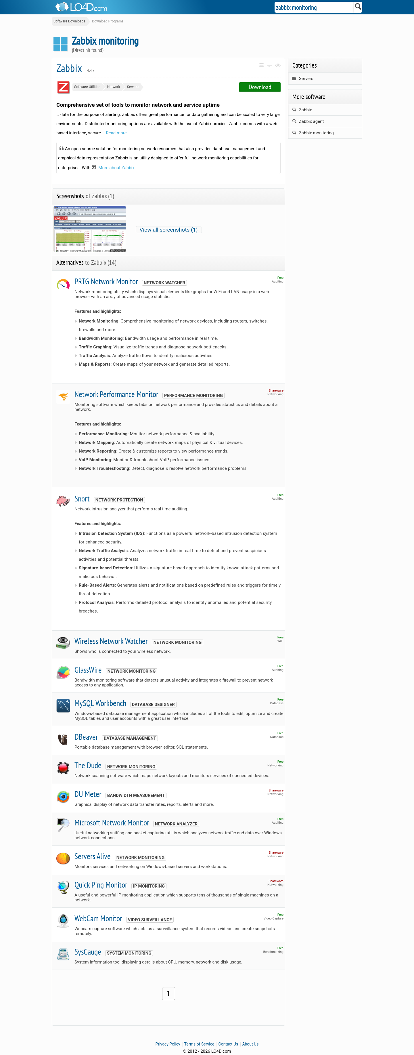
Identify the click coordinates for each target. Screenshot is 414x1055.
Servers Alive (92, 856)
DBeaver (86, 736)
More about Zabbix (116, 167)
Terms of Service (199, 1044)
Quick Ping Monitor (100, 884)
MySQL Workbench (100, 703)
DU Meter (87, 794)
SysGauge (87, 951)
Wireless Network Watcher (111, 641)
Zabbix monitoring (313, 133)
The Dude (87, 765)
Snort (82, 498)
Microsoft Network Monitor (111, 822)
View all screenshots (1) (168, 229)
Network (113, 87)
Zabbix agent (308, 121)
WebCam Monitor (98, 918)
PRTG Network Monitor (106, 281)
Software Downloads (69, 21)
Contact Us (228, 1044)
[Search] (358, 7)
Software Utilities (87, 87)
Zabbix (75, 68)
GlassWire (88, 669)
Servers (133, 87)
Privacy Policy (168, 1044)
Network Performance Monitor (116, 394)
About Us (250, 1044)
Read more (116, 133)
